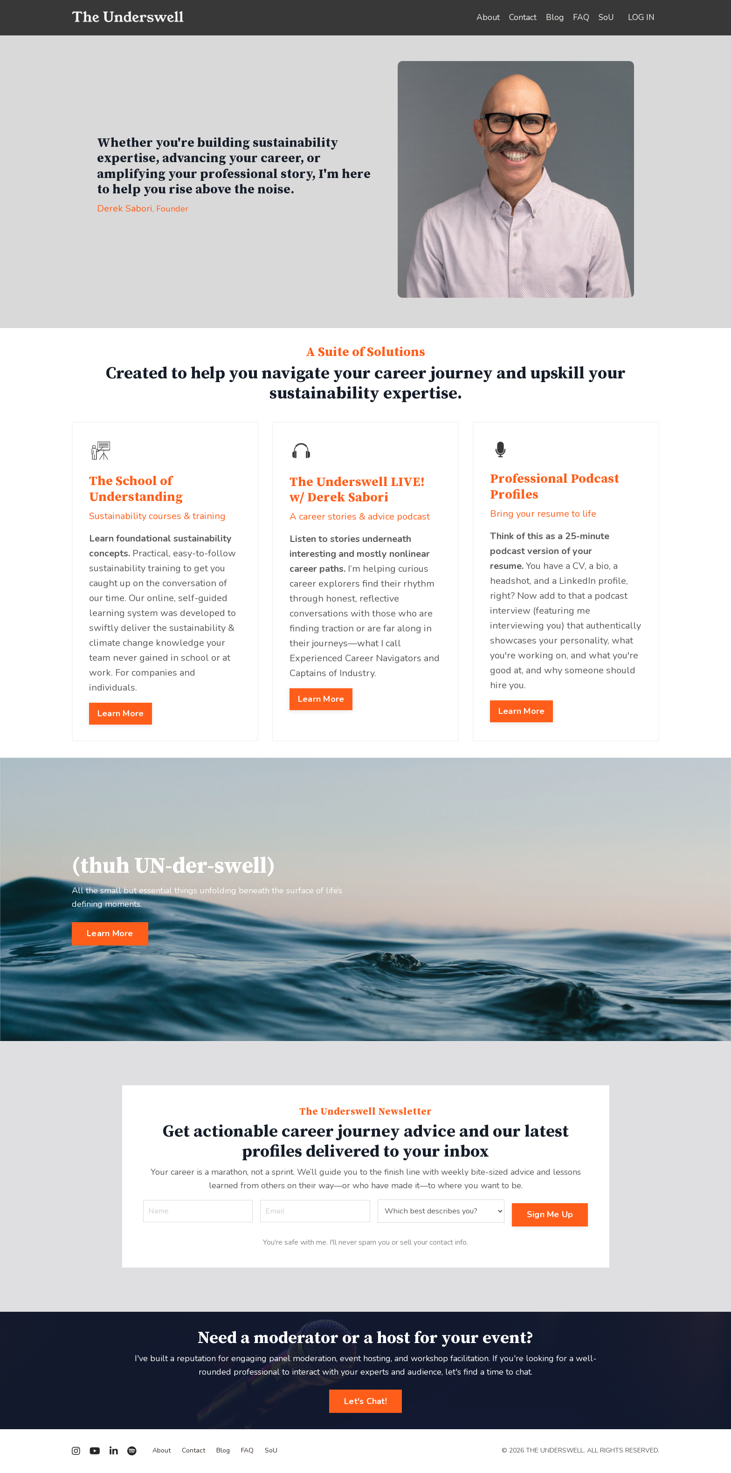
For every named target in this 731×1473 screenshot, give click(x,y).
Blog (553, 17)
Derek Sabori (124, 208)
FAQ (579, 17)
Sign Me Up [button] (552, 1207)
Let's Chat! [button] (365, 1401)
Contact (520, 17)
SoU (605, 17)
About (485, 17)
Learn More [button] (118, 696)
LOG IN (641, 17)
